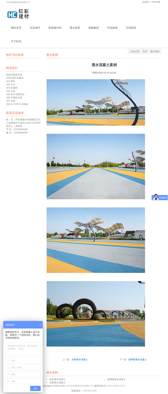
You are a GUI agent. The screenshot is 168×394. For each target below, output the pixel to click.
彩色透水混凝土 (57, 379)
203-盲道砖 (12, 87)
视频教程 (93, 27)
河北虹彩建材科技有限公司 (80, 386)
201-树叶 (10, 81)
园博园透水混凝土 (137, 359)
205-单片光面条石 (15, 94)
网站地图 (156, 2)
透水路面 (75, 27)
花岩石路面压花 (14, 74)
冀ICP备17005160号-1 (114, 386)
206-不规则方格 (14, 97)
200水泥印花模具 (15, 78)
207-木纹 (10, 101)
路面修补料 (55, 27)
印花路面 (112, 27)
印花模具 (131, 27)
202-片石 (10, 84)
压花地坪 (35, 27)
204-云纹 (10, 91)
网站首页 (16, 27)
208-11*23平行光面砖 (17, 104)
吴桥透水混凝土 (80, 359)
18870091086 (90, 390)
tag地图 (145, 2)
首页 (145, 51)
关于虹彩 (16, 41)
